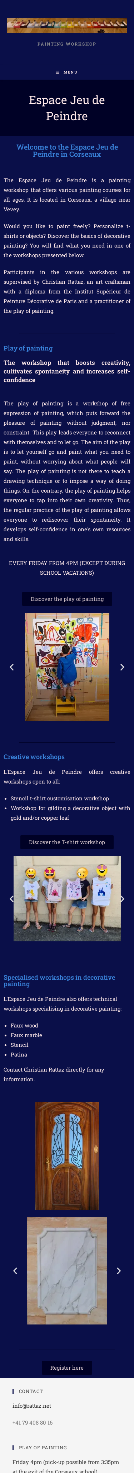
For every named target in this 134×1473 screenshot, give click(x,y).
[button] (11, 666)
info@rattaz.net (32, 1405)
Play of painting (28, 348)
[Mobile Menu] (67, 72)
